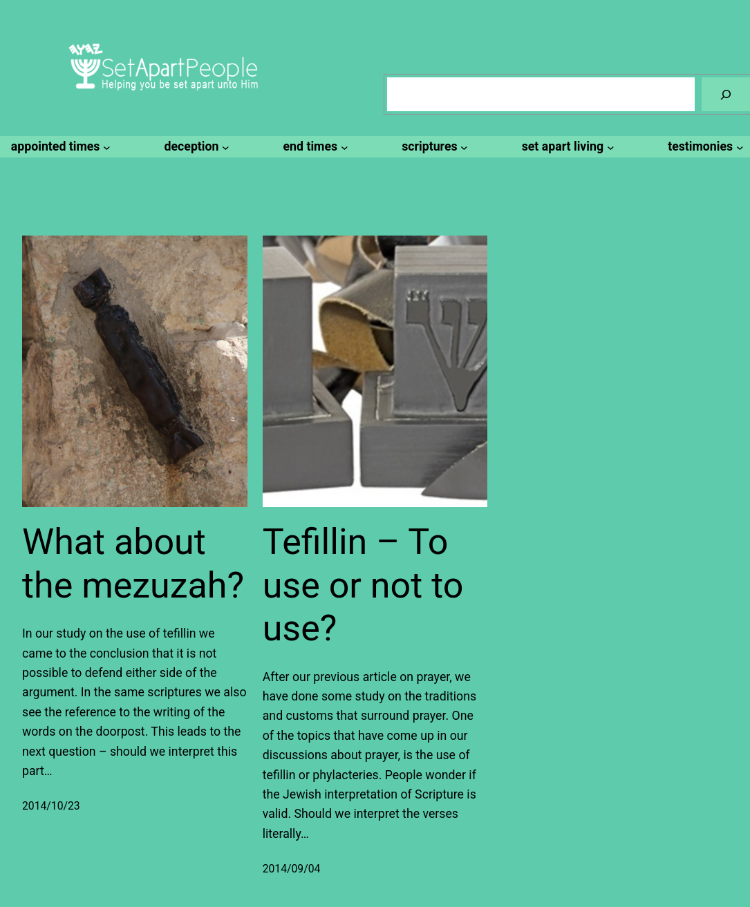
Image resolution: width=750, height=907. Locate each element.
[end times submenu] (313, 146)
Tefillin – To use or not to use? (363, 585)
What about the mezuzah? (133, 563)
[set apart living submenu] (566, 146)
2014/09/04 (292, 868)
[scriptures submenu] (432, 146)
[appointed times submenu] (59, 146)
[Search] (726, 94)
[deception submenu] (194, 146)
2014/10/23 (51, 805)
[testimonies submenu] (703, 146)
